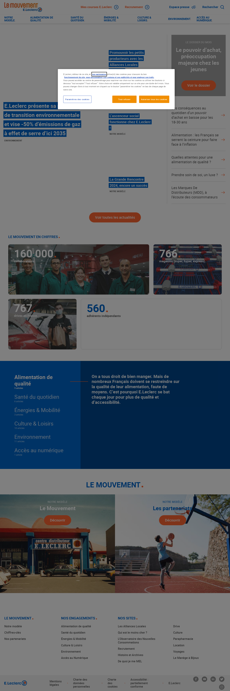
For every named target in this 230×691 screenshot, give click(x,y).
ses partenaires (99, 74)
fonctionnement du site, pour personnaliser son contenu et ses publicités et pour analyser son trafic (109, 77)
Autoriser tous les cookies (154, 99)
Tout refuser (124, 99)
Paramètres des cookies (77, 99)
